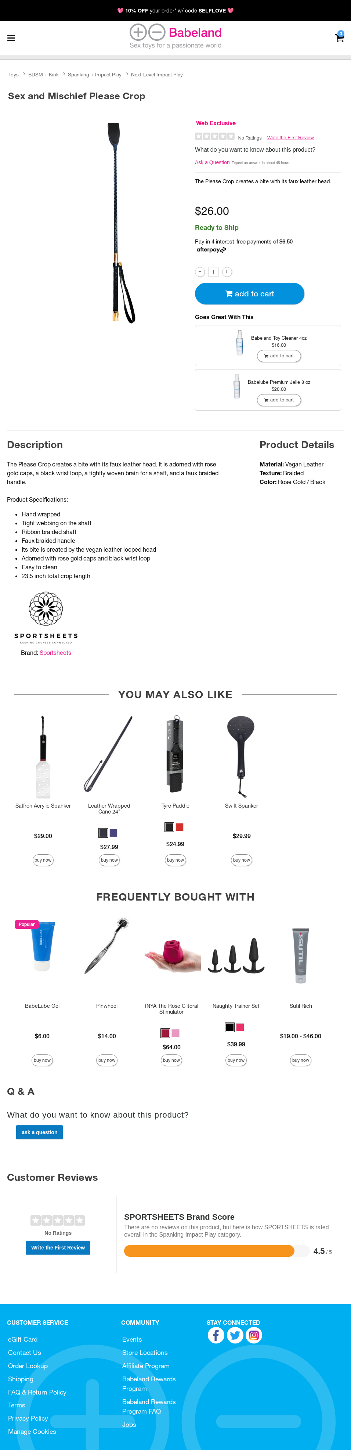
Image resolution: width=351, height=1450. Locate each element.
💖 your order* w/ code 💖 (175, 10)
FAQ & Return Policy (37, 1392)
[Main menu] (11, 38)
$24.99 (175, 844)
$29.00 (43, 836)
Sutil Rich (301, 1006)
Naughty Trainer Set (236, 1006)
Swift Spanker (241, 805)
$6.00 (42, 1036)
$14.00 (107, 1036)
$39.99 (236, 1044)
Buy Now (43, 860)
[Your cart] (339, 37)
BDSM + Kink (43, 74)
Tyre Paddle (175, 805)
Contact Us (24, 1352)
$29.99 (242, 836)
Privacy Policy (28, 1418)
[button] (103, 833)
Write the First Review (290, 137)
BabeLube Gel (42, 1006)
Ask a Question (212, 162)
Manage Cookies (32, 1431)
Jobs (129, 1424)
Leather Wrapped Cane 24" (109, 808)
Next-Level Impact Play (157, 74)
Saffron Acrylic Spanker (43, 805)
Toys (13, 74)
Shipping (20, 1379)
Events (132, 1339)
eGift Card (22, 1339)
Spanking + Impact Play (95, 74)
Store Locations (145, 1352)
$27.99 (109, 847)
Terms (16, 1405)
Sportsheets (55, 652)
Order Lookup (28, 1366)
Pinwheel (106, 1006)
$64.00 (172, 1047)
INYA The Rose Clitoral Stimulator (171, 1009)
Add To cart (249, 294)
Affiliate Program (146, 1366)
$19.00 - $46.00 (300, 1036)
